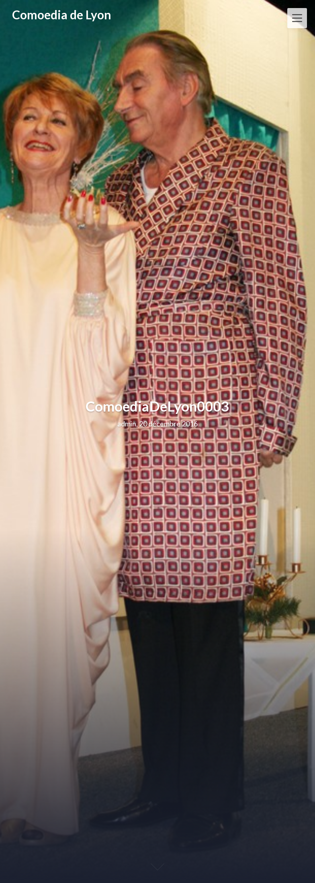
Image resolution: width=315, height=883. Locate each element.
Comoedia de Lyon (61, 15)
